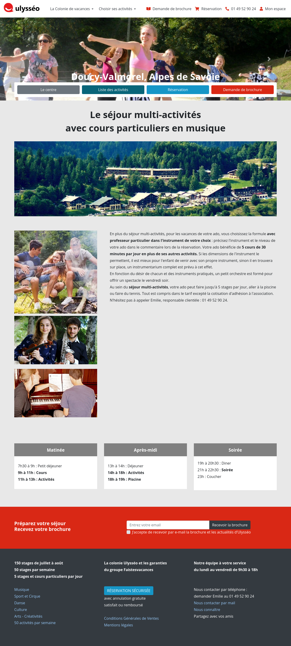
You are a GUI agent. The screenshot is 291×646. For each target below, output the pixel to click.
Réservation (178, 89)
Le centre (48, 89)
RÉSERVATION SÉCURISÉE (128, 590)
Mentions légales (118, 625)
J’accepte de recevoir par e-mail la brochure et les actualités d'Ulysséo (191, 532)
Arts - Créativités (28, 616)
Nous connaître (207, 609)
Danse (19, 602)
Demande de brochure (242, 89)
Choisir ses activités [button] (115, 8)
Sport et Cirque (27, 596)
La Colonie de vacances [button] (70, 8)
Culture (20, 609)
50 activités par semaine (35, 622)
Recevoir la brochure (230, 524)
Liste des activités (113, 89)
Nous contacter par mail (214, 602)
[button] (22, 59)
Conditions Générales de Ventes (131, 618)
